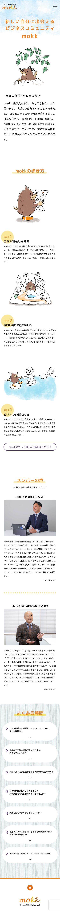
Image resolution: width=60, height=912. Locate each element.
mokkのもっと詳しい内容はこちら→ (30, 447)
